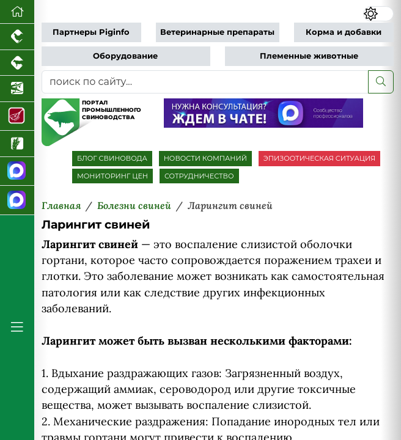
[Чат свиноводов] (17, 200)
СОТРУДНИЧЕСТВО (199, 176)
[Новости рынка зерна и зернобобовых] (17, 144)
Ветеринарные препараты (217, 32)
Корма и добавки (343, 32)
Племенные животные (309, 56)
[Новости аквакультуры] (17, 89)
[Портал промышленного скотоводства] (17, 63)
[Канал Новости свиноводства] (17, 171)
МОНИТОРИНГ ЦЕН (112, 176)
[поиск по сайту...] (205, 82)
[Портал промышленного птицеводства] (17, 37)
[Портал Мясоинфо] (17, 116)
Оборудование (125, 56)
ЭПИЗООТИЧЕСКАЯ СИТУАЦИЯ (319, 158)
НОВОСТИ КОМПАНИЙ (205, 158)
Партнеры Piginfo (91, 32)
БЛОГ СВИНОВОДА (112, 158)
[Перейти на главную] (17, 12)
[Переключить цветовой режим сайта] (378, 13)
